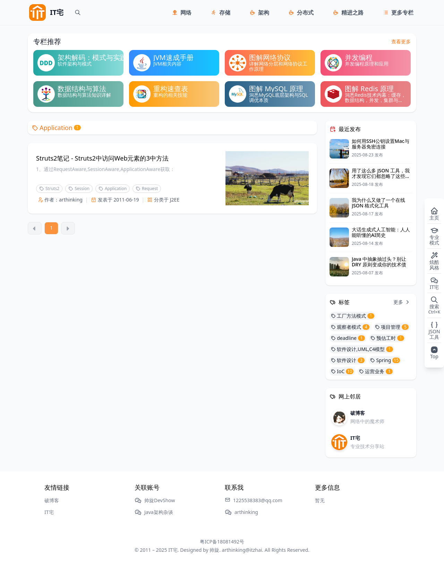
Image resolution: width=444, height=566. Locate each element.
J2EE (174, 199)
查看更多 (401, 41)
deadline (348, 338)
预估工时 (387, 338)
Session (78, 188)
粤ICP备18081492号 (222, 541)
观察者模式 (350, 327)
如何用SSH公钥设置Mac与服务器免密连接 (380, 144)
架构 (263, 12)
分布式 (305, 12)
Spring (385, 360)
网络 (185, 12)
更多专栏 (402, 12)
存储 (224, 12)
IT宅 (49, 512)
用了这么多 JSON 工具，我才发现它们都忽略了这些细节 (381, 176)
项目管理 (392, 327)
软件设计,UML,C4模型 (362, 349)
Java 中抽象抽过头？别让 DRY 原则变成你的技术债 (379, 262)
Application (56, 127)
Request (147, 188)
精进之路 (352, 12)
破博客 (51, 500)
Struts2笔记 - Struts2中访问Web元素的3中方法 (102, 158)
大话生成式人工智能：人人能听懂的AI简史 (381, 232)
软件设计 (348, 360)
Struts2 (49, 188)
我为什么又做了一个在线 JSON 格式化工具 (378, 203)
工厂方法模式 (352, 315)
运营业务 (376, 371)
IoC (342, 371)
